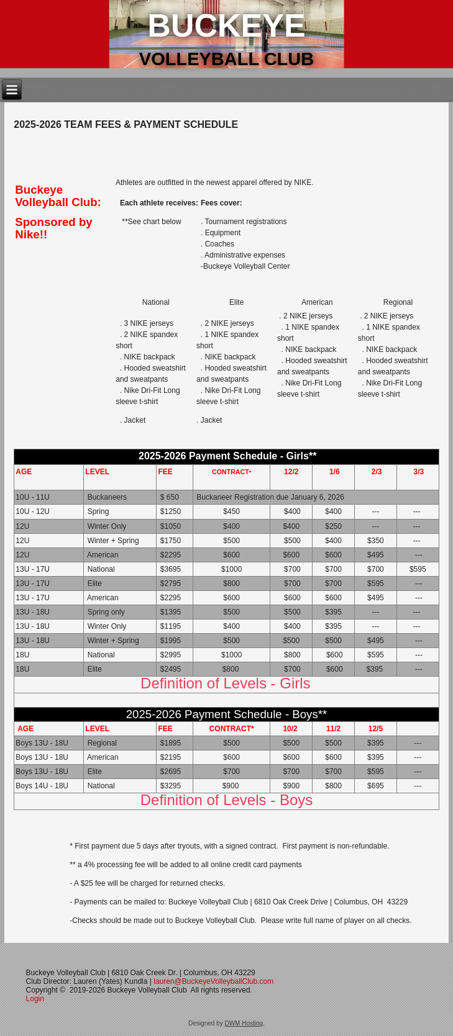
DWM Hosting (243, 1023)
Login (36, 998)
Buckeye (226, 25)
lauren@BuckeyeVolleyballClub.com (213, 981)
